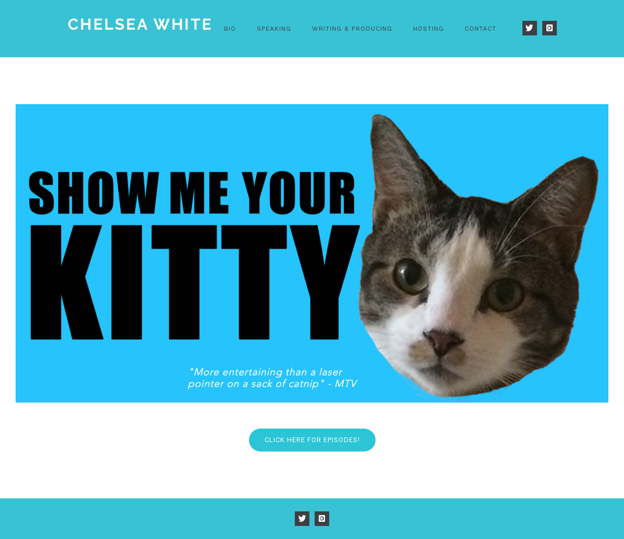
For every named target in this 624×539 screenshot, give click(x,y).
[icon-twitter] (532, 28)
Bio (230, 28)
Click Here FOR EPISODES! (312, 440)
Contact (480, 28)
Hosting (428, 28)
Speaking (274, 28)
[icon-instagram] (549, 28)
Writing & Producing (352, 28)
